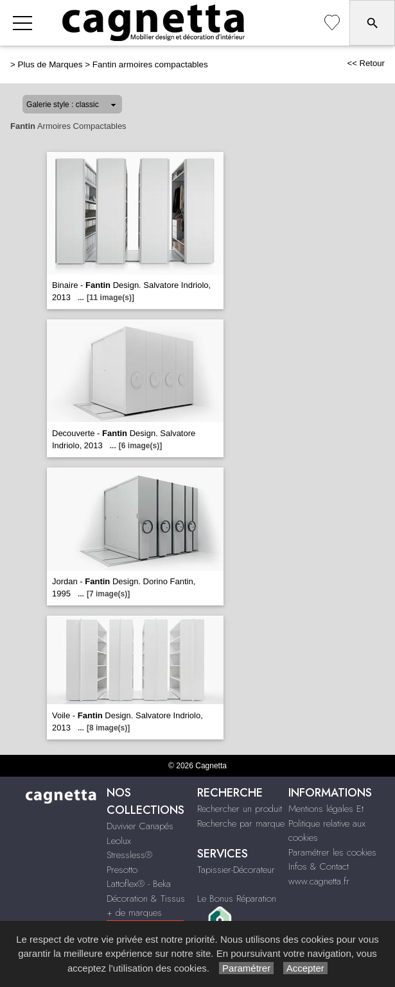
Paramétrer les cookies (332, 852)
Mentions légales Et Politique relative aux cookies (326, 823)
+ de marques (134, 913)
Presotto (122, 870)
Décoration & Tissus (146, 898)
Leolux (119, 841)
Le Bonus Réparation (236, 898)
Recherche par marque (241, 823)
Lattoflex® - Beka (139, 884)
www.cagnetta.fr (318, 881)
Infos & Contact (318, 866)
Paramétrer (246, 968)
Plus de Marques (50, 64)
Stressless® (129, 855)
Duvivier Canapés (140, 826)
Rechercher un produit (239, 809)
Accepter (305, 968)
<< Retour (366, 63)
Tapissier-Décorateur (236, 870)
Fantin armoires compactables (150, 64)
